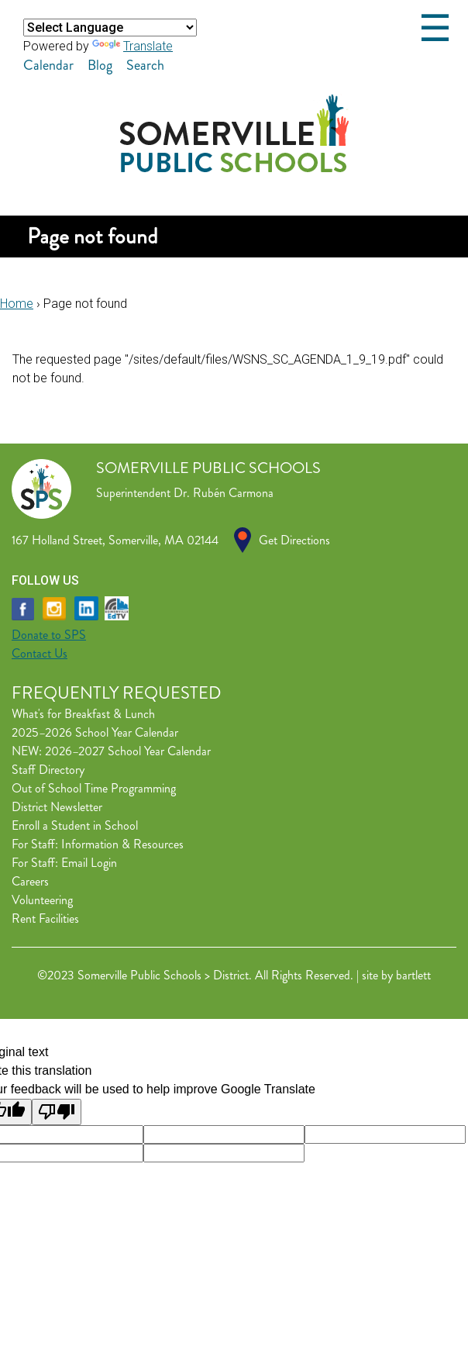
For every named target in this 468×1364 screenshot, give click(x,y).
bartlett (413, 975)
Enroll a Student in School (75, 825)
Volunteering (42, 900)
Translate (132, 46)
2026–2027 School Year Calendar (128, 751)
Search (145, 65)
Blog (100, 65)
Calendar (48, 65)
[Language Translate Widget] (110, 27)
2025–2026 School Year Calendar (95, 732)
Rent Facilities (45, 918)
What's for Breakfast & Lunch (83, 714)
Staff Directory (48, 770)
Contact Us (39, 653)
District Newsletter (57, 807)
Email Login (89, 863)
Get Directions (294, 540)
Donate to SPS (49, 635)
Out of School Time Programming (94, 788)
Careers (30, 881)
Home (16, 303)
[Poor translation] (56, 1112)
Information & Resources (122, 844)
